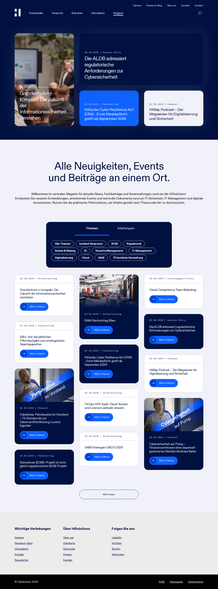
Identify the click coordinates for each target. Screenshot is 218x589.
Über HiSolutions (76, 529)
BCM (114, 243)
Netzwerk (69, 548)
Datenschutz (195, 581)
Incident (199, 5)
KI (85, 250)
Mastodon (118, 554)
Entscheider (36, 13)
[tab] (92, 229)
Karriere (137, 5)
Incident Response (91, 243)
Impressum (176, 581)
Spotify (116, 548)
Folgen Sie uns (123, 529)
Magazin (118, 13)
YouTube (116, 543)
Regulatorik (134, 243)
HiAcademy (98, 13)
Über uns (171, 5)
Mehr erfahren (37, 306)
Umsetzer (57, 13)
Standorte (69, 543)
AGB (162, 581)
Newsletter (21, 560)
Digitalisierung (64, 257)
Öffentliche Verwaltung (128, 257)
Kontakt (185, 5)
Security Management (109, 250)
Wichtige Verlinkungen (33, 529)
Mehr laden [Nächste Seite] (109, 494)
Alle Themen (63, 243)
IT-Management (142, 250)
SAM (101, 257)
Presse (67, 554)
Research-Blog (154, 5)
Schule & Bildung (65, 250)
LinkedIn (117, 537)
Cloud (85, 257)
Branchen (77, 13)
